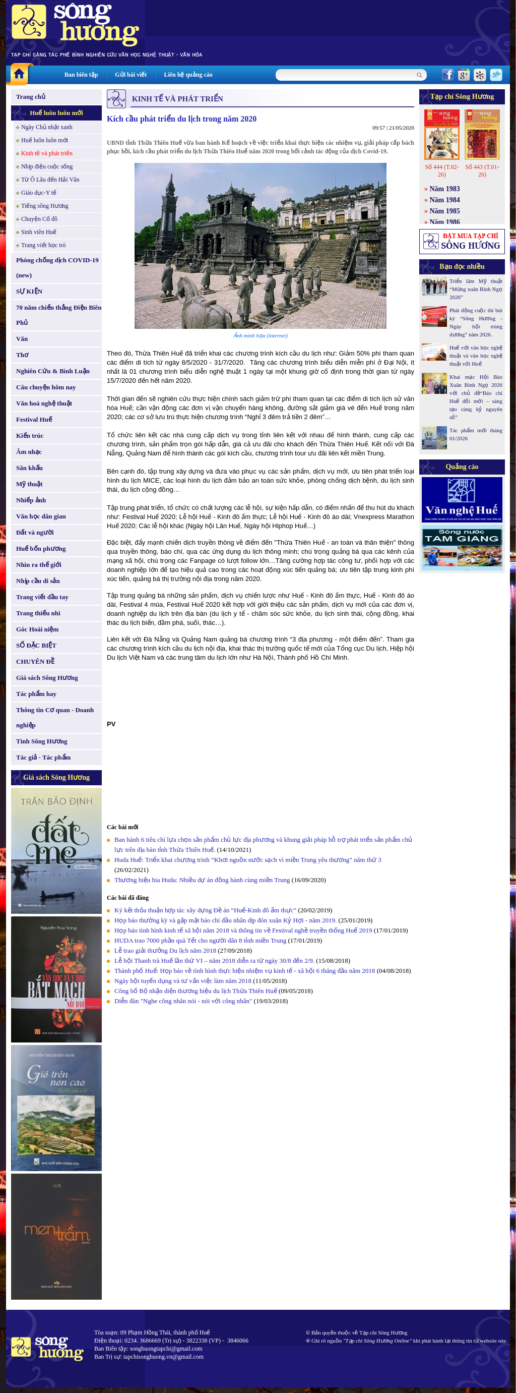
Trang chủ (30, 96)
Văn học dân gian (41, 516)
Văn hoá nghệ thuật (44, 403)
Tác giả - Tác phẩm (43, 757)
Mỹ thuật (29, 484)
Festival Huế (34, 419)
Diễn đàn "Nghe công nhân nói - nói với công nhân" (183, 1001)
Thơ (22, 355)
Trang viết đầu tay (42, 597)
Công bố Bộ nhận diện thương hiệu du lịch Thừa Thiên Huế (196, 991)
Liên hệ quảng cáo (188, 74)
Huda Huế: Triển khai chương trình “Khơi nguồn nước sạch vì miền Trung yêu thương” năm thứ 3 (247, 859)
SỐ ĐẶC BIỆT (36, 645)
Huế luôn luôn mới (56, 113)
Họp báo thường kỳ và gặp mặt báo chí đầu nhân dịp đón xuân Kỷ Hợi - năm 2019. (226, 920)
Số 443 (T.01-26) (482, 170)
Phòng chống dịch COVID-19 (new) (57, 267)
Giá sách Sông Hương (47, 677)
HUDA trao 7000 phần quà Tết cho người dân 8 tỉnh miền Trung (200, 940)
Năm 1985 (445, 211)
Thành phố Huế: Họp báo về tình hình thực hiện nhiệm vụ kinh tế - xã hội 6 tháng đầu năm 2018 (245, 970)
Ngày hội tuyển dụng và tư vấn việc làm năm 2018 (182, 980)
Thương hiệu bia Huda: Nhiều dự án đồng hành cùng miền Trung (202, 880)
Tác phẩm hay (36, 694)
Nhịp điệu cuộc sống (47, 166)
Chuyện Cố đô (39, 218)
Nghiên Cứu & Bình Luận (53, 371)
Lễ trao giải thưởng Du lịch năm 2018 (166, 950)
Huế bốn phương (41, 548)
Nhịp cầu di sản (38, 581)
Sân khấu (29, 468)
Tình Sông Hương (42, 741)
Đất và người (35, 532)
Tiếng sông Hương (45, 205)
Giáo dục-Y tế (38, 192)
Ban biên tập (81, 74)
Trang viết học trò (43, 245)
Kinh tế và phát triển (47, 153)
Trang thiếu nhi (38, 613)
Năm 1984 (445, 200)
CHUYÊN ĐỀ (35, 661)
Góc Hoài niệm (37, 629)
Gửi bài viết (131, 74)
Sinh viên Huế (38, 232)
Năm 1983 (445, 189)
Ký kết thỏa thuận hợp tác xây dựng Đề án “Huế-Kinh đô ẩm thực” (205, 910)
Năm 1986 (445, 222)
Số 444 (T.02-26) (442, 170)
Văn (22, 338)
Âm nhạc (29, 451)
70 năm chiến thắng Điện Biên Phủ (58, 315)
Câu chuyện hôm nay (46, 387)
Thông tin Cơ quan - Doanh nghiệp (55, 717)
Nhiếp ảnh (31, 500)
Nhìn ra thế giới (38, 564)
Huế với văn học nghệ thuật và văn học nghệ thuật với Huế (475, 355)
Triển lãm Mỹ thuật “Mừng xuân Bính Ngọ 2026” (475, 289)
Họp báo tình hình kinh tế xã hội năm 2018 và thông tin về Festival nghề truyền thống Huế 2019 (243, 930)
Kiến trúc (29, 435)
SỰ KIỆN (29, 291)
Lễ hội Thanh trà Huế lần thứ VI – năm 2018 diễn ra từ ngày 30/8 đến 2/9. (215, 960)
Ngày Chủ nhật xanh (47, 127)
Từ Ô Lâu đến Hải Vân (50, 179)
